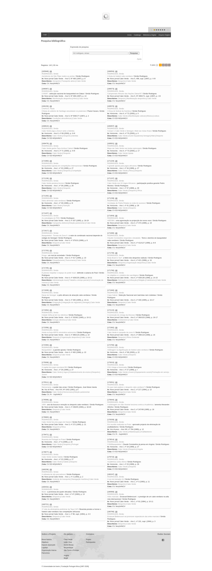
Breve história (47, 539)
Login (45, 34)
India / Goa (68, 542)
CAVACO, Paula (48, 109)
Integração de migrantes (71, 302)
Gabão (66, 462)
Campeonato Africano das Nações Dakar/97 (124, 94)
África (131, 171)
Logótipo (45, 548)
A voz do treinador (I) (115, 479)
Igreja (131, 153)
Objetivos (45, 542)
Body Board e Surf (114, 258)
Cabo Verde (81, 81)
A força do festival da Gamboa (119, 111)
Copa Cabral (112, 295)
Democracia (46, 387)
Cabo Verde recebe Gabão (52, 457)
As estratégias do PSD (50, 218)
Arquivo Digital (164, 35)
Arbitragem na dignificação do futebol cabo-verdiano (127, 350)
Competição (76, 171)
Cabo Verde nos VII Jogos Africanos (121, 183)
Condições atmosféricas (61, 118)
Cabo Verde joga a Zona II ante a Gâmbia (58, 131)
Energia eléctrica (59, 320)
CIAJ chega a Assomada (117, 367)
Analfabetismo (146, 432)
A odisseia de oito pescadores (53, 474)
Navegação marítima (80, 479)
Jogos (65, 372)
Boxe (44, 492)
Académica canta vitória (116, 462)
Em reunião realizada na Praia (119, 424)
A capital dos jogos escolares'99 (54, 367)
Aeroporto (56, 81)
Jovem (44, 375)
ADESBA (110, 220)
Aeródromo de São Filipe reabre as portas (58, 76)
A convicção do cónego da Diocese (121, 315)
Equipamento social (143, 372)
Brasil (66, 558)
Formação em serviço (160, 372)
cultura (156, 116)
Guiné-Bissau (69, 545)
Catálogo (137, 35)
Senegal (146, 136)
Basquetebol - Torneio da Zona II (54, 235)
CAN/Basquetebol (114, 444)
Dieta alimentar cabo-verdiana (53, 201)
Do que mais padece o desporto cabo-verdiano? (126, 387)
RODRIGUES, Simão (50, 74)
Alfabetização (134, 432)
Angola (140, 449)
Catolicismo (150, 280)
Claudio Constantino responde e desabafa (123, 238)
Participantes (90, 542)
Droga (44, 255)
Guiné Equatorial (135, 136)
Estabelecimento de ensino (79, 372)
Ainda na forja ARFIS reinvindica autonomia (59, 332)
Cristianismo (123, 320)
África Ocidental (133, 337)
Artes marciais (112, 497)
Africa (75, 98)
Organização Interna (49, 550)
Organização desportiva (136, 263)
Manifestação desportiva (62, 98)
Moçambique (68, 548)
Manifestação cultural (137, 116)
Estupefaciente (58, 260)
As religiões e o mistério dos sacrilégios (122, 275)
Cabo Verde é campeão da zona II (120, 332)
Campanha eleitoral (60, 223)
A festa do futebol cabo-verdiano (119, 76)
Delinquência (123, 280)
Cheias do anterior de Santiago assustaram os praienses (64, 111)
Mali (153, 136)
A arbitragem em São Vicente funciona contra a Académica (130, 405)
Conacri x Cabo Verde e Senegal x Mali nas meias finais (129, 131)
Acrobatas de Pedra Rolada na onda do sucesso (126, 203)
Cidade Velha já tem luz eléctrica (54, 315)
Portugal (75, 444)
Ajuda (139, 59)
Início (129, 35)
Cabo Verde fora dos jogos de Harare (56, 422)
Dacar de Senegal (49, 295)
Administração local (60, 280)
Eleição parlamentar (77, 223)
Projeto (88, 539)
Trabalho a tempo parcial (79, 280)
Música (149, 116)
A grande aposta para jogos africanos (121, 166)
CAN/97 (45, 94)
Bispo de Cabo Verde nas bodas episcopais (124, 148)
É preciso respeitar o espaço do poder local (59, 273)
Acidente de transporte (61, 479)
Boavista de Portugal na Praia (53, 439)
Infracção (133, 280)
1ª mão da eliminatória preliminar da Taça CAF (60, 509)
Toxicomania (70, 260)
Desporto (121, 81)
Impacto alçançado (48, 545)
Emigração (56, 302)
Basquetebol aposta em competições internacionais (62, 166)
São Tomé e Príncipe (71, 550)
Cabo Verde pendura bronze (53, 183)
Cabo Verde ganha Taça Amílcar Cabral (57, 148)
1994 (44, 405)
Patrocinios (46, 553)
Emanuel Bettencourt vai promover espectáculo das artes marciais (133, 516)
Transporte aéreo (68, 81)
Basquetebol (47, 350)
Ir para (153, 65)
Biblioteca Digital (149, 35)
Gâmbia (75, 136)
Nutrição (66, 205)
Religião (141, 280)
